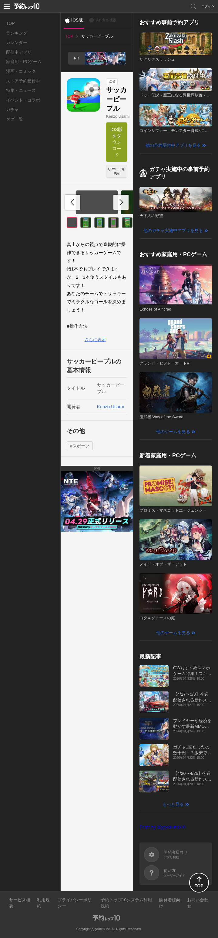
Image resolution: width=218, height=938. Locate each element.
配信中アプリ (19, 52)
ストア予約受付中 (23, 81)
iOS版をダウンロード (116, 142)
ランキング (16, 33)
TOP (10, 23)
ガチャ (12, 109)
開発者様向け (169, 902)
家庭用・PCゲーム (24, 61)
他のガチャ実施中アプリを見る (173, 230)
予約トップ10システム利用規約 (126, 902)
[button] (121, 202)
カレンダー (16, 42)
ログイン (208, 6)
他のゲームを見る (173, 431)
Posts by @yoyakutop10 (162, 827)
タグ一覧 (14, 119)
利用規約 (43, 902)
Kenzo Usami (117, 116)
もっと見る (173, 804)
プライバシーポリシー (75, 902)
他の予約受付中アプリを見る (173, 145)
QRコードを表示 (116, 171)
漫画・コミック (21, 71)
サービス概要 (19, 902)
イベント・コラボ (23, 100)
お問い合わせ (197, 902)
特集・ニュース (21, 90)
